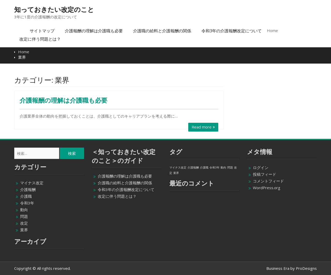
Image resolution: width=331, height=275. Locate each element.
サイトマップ (42, 31)
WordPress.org (266, 187)
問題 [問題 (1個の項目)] (230, 167)
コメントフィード (268, 181)
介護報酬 (28, 189)
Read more (202, 126)
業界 (24, 229)
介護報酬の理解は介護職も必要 (94, 31)
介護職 (26, 196)
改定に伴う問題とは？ (40, 39)
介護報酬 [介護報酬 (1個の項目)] (193, 167)
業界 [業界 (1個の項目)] (176, 173)
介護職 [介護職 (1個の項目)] (204, 167)
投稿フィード (264, 174)
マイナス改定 (31, 182)
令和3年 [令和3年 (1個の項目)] (214, 167)
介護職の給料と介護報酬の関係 (162, 31)
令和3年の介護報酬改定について (231, 31)
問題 (24, 216)
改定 (24, 223)
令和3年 (27, 202)
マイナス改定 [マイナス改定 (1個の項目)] (177, 167)
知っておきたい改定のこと (54, 9)
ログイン (260, 167)
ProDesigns (306, 268)
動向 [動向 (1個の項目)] (223, 167)
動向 (24, 209)
